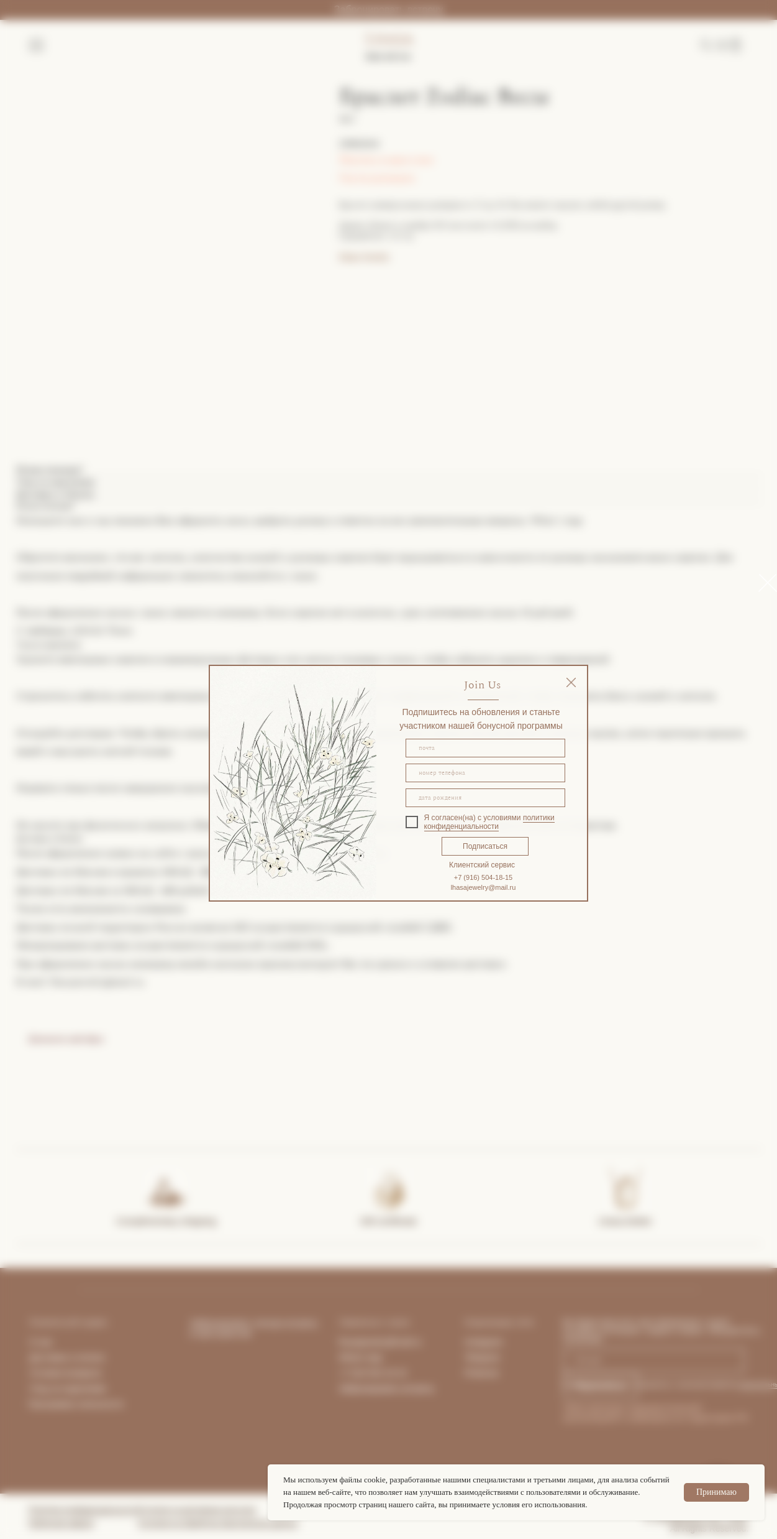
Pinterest (482, 1373)
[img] (571, 682)
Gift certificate (388, 1221)
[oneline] (485, 797)
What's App (361, 1357)
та (100, 1357)
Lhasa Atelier (625, 1221)
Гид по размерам (377, 177)
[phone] (485, 773)
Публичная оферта (61, 1522)
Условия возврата (66, 1373)
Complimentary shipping (166, 1221)
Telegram (483, 1357)
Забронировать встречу (388, 9)
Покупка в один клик (386, 159)
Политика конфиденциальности (84, 1509)
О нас (41, 1342)
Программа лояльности (76, 1404)
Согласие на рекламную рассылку (197, 1509)
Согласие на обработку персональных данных (218, 1522)
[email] (485, 748)
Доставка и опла (63, 1357)
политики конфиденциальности (489, 822)
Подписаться (485, 846)
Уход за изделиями (68, 1388)
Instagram (484, 1342)
